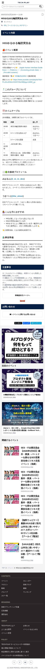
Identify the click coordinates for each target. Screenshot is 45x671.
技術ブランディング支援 (10, 607)
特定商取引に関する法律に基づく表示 (15, 652)
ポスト (18, 323)
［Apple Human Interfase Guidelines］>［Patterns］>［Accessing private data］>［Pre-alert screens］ (22, 70)
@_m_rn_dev (17, 179)
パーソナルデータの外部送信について (15, 655)
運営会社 (4, 614)
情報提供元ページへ (22, 295)
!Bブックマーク (36, 323)
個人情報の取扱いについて (11, 648)
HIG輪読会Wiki (20, 76)
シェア (26, 323)
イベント (10, 568)
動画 (3, 588)
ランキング (27, 592)
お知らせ (26, 626)
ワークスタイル (13, 25)
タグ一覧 (4, 596)
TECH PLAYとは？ (8, 626)
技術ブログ (27, 584)
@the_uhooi (17, 196)
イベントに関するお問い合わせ (22, 314)
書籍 (24, 588)
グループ (4, 592)
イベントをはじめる (30, 629)
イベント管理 (6, 633)
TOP (3, 568)
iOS (5, 25)
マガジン (4, 584)
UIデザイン (24, 25)
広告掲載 (4, 611)
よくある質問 (6, 629)
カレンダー (27, 581)
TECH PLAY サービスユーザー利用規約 (15, 644)
